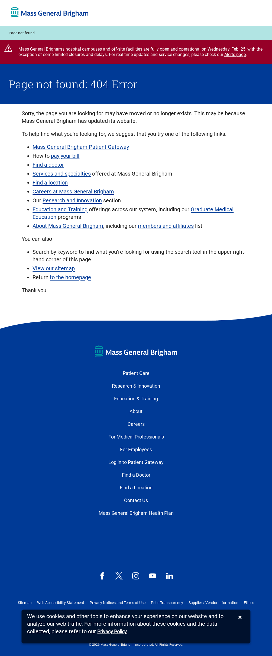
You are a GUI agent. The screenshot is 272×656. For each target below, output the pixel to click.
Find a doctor (48, 164)
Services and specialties (62, 173)
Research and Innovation (72, 200)
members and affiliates (166, 226)
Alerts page (235, 54)
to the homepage (70, 277)
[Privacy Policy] (112, 632)
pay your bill (65, 156)
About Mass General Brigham (68, 226)
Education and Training (60, 209)
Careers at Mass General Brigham (73, 191)
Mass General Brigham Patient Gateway (81, 147)
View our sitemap (54, 268)
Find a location (50, 182)
